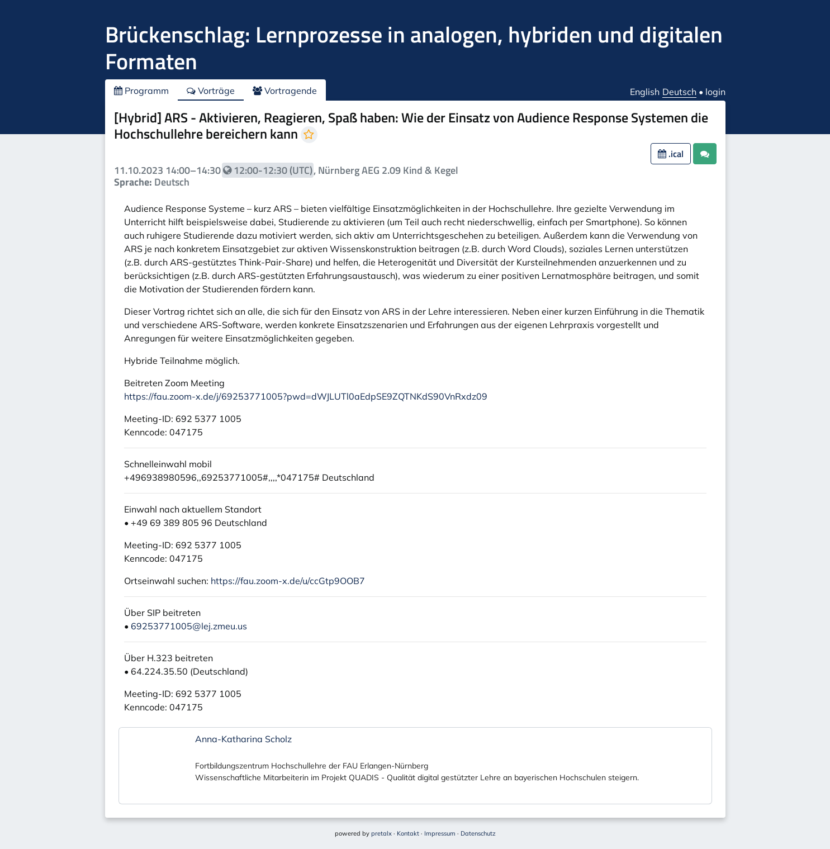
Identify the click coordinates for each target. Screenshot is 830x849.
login (715, 91)
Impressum (440, 833)
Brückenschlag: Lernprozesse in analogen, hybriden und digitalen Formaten (414, 47)
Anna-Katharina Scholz (243, 738)
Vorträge (211, 90)
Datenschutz (478, 833)
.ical (671, 153)
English (645, 91)
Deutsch (679, 91)
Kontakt (408, 833)
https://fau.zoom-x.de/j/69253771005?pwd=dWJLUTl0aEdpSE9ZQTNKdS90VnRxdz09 (305, 396)
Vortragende (285, 90)
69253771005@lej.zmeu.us (189, 626)
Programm (141, 90)
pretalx (381, 833)
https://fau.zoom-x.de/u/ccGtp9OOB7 (288, 580)
